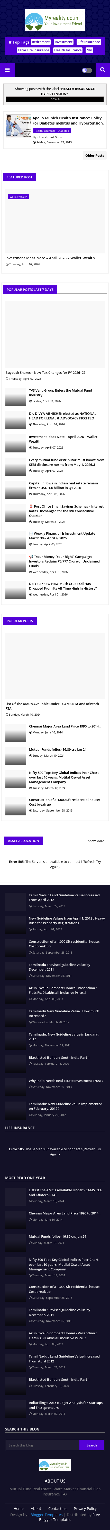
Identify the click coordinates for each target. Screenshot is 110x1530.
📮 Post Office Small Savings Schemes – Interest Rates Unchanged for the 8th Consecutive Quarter (66, 511)
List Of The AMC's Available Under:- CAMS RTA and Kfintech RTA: (52, 706)
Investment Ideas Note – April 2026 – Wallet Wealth (50, 258)
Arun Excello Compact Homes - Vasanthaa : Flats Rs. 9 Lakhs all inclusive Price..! (63, 990)
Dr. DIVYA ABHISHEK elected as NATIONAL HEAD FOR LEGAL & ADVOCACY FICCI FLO (62, 415)
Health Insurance (67, 50)
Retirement (41, 41)
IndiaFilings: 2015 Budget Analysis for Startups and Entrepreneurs (66, 1405)
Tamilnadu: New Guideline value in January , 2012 (64, 1036)
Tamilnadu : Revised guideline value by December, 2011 (59, 967)
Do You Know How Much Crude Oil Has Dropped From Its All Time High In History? (63, 586)
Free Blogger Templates (69, 1517)
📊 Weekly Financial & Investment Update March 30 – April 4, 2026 (62, 535)
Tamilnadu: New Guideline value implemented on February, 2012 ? (65, 1106)
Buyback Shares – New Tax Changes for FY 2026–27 (45, 372)
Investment (63, 41)
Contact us (57, 1508)
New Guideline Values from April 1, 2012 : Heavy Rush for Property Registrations (67, 920)
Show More (96, 841)
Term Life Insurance (33, 50)
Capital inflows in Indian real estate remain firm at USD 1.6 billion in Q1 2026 (63, 485)
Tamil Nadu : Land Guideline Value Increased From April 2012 (64, 897)
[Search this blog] (42, 1445)
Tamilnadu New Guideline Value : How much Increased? (64, 1013)
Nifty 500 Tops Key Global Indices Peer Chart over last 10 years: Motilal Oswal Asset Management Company (64, 777)
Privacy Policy (85, 1508)
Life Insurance (89, 41)
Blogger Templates (47, 1514)
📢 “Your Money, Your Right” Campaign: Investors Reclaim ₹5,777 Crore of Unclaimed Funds (64, 561)
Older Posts (94, 155)
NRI (89, 50)
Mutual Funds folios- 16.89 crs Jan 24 (57, 749)
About (36, 1508)
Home (19, 1508)
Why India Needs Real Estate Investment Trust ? (66, 1080)
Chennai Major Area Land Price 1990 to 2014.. (65, 726)
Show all (55, 99)
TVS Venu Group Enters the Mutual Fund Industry (60, 392)
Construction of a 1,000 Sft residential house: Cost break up (64, 802)
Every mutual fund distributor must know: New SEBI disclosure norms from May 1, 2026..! (66, 462)
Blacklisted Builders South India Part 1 (59, 1057)
